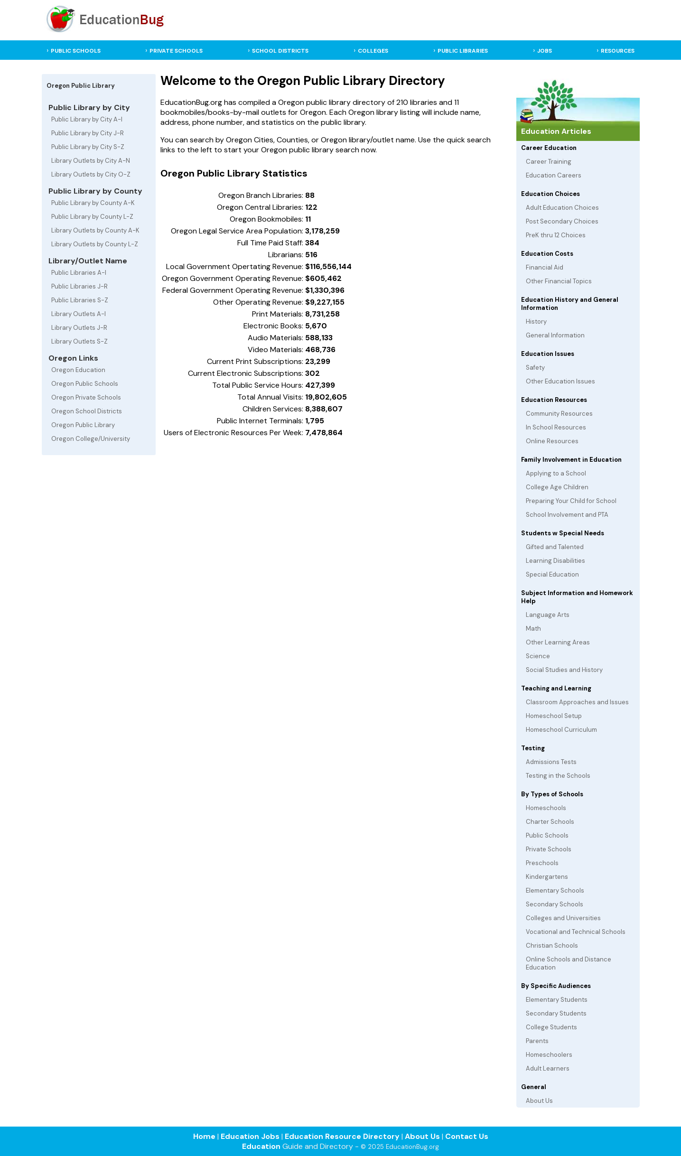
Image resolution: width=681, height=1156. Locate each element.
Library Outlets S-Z (79, 341)
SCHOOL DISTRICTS (280, 51)
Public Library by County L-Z (92, 217)
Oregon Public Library (83, 425)
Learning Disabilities (555, 561)
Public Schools (547, 835)
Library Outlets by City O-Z (91, 174)
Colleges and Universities (563, 918)
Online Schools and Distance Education (568, 963)
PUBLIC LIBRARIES (463, 51)
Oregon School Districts (86, 411)
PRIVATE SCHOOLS (176, 51)
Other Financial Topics (559, 281)
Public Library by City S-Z (87, 147)
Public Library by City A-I (86, 119)
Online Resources (552, 441)
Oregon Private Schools (86, 397)
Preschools (542, 863)
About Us (539, 1101)
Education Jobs (250, 1136)
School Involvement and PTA (567, 515)
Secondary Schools (554, 904)
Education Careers (553, 175)
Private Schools (548, 849)
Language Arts (547, 615)
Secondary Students (556, 1013)
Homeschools (546, 808)
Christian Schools (552, 946)
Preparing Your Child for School (571, 501)
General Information (555, 335)
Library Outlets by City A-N (90, 161)
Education (261, 1146)
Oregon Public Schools (84, 384)
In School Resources (556, 427)
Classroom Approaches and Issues (577, 702)
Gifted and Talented (555, 547)
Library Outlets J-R (79, 328)
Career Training (548, 162)
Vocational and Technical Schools (575, 932)
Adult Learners (547, 1068)
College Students (551, 1027)
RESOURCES (617, 51)
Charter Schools (550, 822)
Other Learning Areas (558, 642)
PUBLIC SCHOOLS (76, 51)
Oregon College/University (90, 439)
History (536, 321)
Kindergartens (547, 877)
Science (538, 656)
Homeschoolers (549, 1055)
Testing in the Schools (558, 776)
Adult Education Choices (562, 208)
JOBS (544, 51)
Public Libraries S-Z (79, 300)
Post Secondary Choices (562, 221)
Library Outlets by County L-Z (94, 244)
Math (533, 629)
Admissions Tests (551, 762)
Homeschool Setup (554, 716)
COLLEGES (373, 51)
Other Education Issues (560, 381)
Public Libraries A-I (78, 273)
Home (204, 1136)
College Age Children (557, 487)
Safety (535, 368)
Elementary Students (557, 1000)
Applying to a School (556, 473)
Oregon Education (78, 370)
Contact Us (466, 1136)
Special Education (552, 574)
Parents (537, 1041)
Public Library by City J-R (87, 133)
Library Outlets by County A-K (95, 230)
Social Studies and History (564, 670)
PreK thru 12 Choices (556, 235)
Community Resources (559, 414)
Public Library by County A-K (93, 203)
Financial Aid (544, 267)
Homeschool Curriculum (561, 730)
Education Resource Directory (342, 1136)
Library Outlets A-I (78, 314)
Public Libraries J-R (79, 286)
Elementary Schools (555, 890)
